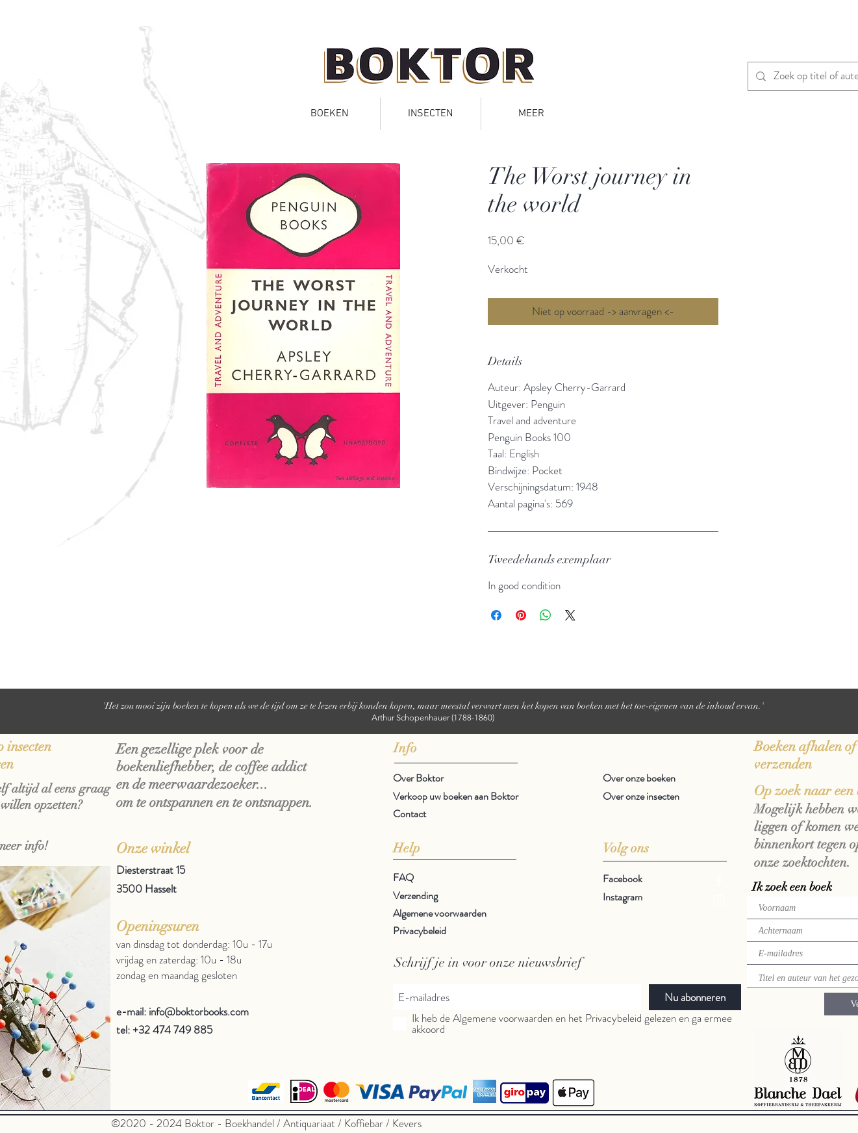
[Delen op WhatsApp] (545, 615)
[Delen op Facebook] (496, 615)
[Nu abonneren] (695, 997)
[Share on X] (570, 615)
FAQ (403, 877)
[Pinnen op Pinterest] (521, 615)
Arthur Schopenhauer (410, 717)
